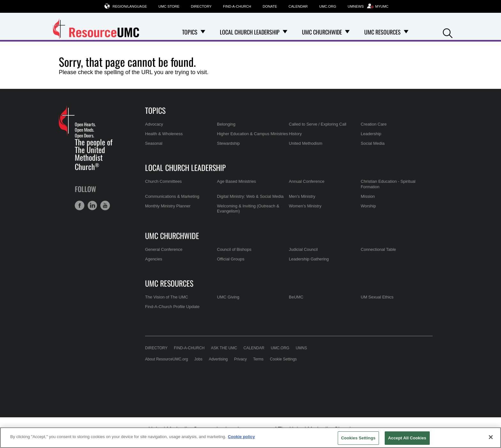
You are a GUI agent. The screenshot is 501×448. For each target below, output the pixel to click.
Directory (201, 6)
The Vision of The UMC (166, 297)
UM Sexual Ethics (377, 297)
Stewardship (228, 143)
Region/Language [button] (130, 6)
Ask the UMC (224, 348)
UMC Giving (228, 297)
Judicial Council (303, 249)
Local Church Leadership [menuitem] (250, 32)
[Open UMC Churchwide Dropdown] (347, 32)
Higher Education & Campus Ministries (252, 133)
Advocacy (154, 124)
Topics (155, 110)
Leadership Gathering (309, 259)
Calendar (298, 6)
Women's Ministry (305, 206)
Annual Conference (306, 181)
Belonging (226, 124)
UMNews (356, 6)
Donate (270, 6)
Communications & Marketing (172, 196)
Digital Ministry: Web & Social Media (250, 196)
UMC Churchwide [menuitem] (322, 32)
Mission (368, 196)
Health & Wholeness (164, 133)
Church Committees (163, 181)
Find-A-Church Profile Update (172, 306)
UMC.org (327, 6)
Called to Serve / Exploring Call (317, 124)
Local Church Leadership (185, 167)
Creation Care (374, 124)
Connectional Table (378, 249)
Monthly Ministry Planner (167, 206)
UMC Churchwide (172, 235)
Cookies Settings (358, 438)
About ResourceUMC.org (166, 359)
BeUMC (296, 297)
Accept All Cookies (407, 438)
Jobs (198, 359)
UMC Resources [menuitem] (382, 32)
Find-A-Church (237, 6)
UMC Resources (169, 283)
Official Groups (230, 259)
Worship (368, 206)
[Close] (491, 437)
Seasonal (153, 143)
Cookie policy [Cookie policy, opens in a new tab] (241, 436)
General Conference (163, 249)
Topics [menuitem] (189, 32)
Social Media (372, 143)
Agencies (153, 259)
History (295, 133)
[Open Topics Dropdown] (203, 32)
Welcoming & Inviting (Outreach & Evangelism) (248, 208)
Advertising (218, 359)
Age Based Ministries (236, 181)
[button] (447, 32)
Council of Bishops (234, 249)
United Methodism (305, 143)
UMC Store (169, 6)
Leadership (371, 133)
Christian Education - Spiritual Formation (388, 184)
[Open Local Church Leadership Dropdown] (285, 32)
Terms (258, 359)
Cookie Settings (283, 359)
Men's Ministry (302, 196)
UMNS (301, 348)
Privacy (240, 359)
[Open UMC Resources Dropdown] (406, 32)
